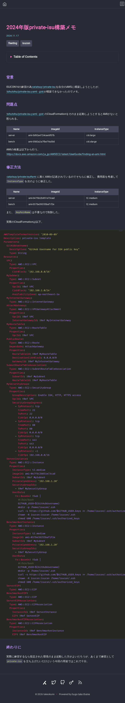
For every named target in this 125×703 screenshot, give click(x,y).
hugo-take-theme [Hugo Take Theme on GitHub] (81, 694)
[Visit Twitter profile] (54, 683)
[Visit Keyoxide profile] (71, 683)
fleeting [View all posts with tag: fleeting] (12, 43)
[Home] (5, 4)
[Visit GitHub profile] (62, 683)
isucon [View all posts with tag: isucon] (26, 43)
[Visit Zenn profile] (45, 683)
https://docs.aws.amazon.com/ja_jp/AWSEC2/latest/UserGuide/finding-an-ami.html (56, 154)
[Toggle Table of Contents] (62, 57)
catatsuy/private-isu (44, 86)
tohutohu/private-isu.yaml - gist (25, 91)
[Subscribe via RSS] (80, 683)
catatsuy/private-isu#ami (21, 176)
